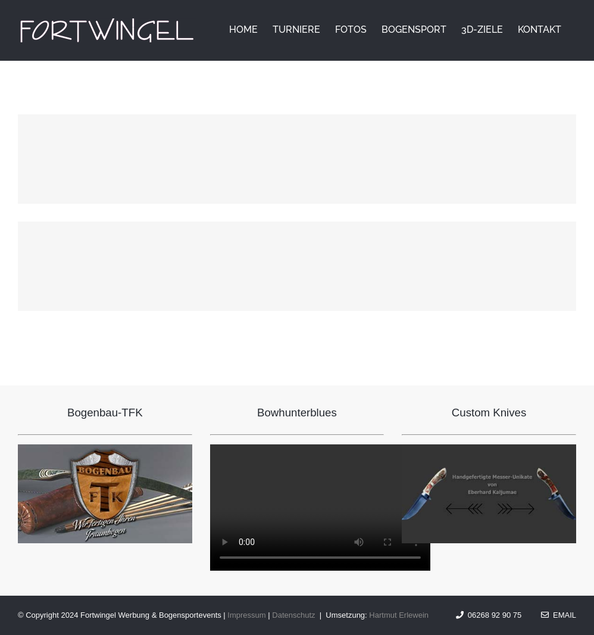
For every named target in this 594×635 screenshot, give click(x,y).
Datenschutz (293, 615)
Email (558, 615)
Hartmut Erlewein (399, 615)
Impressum (246, 615)
